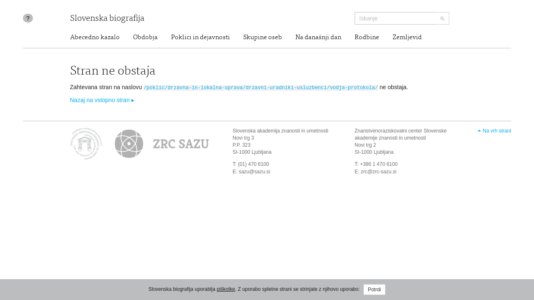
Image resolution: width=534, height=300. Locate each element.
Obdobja (145, 37)
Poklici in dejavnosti (200, 37)
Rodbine (367, 37)
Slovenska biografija (107, 19)
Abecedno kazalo (95, 37)
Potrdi (374, 289)
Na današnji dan (318, 37)
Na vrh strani (497, 130)
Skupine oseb (262, 37)
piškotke (226, 289)
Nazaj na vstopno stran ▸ (102, 99)
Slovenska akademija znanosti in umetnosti (280, 130)
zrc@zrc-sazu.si (379, 171)
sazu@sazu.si (254, 171)
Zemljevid (407, 37)
